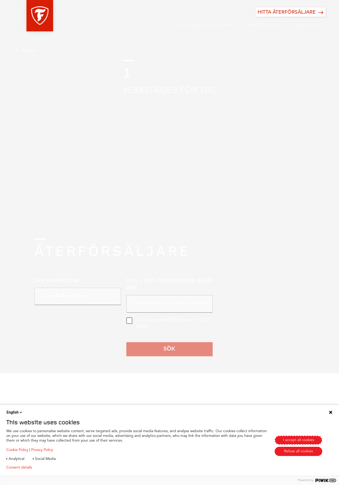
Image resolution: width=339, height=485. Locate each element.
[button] (26, 15)
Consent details (19, 467)
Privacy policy (51, 467)
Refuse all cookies (298, 451)
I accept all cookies (298, 440)
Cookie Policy (17, 450)
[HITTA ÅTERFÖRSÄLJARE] (291, 12)
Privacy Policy (42, 450)
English (15, 412)
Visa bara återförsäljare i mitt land (166, 323)
